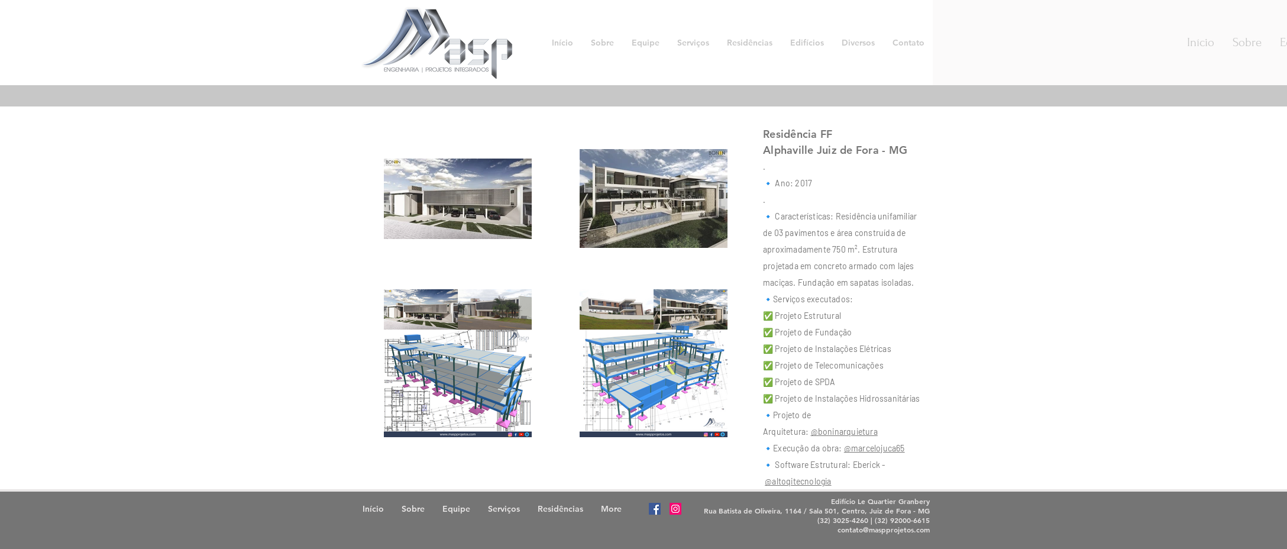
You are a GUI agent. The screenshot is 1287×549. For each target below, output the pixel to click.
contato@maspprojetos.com (883, 529)
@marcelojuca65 (874, 448)
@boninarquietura (844, 432)
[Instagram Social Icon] (675, 509)
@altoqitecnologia (798, 481)
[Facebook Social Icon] (655, 509)
